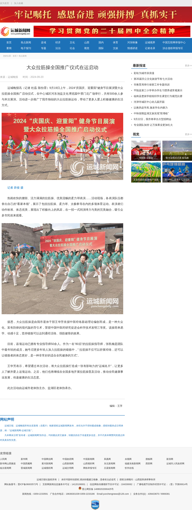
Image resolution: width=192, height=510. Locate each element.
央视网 (128, 459)
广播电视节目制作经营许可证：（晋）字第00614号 (162, 484)
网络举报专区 (90, 468)
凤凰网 (107, 459)
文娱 (115, 48)
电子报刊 (26, 48)
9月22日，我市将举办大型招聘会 (152, 119)
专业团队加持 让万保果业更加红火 (153, 125)
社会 (72, 48)
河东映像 (132, 42)
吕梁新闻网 (109, 468)
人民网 (3, 459)
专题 (43, 48)
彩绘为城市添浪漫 (144, 73)
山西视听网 (88, 463)
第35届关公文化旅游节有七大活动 (153, 79)
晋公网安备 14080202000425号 (96, 489)
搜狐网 (149, 459)
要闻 (9, 48)
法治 (57, 48)
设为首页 (4, 3)
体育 (115, 42)
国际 (101, 48)
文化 (72, 42)
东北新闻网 (109, 463)
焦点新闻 (26, 42)
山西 (86, 42)
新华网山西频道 (8, 463)
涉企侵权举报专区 (173, 48)
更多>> (188, 65)
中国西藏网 (26, 463)
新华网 (24, 459)
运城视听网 (47, 468)
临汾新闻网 (5, 468)
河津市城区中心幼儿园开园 (149, 102)
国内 (101, 42)
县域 (43, 42)
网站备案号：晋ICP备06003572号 (21, 484)
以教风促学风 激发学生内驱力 (151, 107)
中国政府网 (68, 459)
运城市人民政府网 (175, 463)
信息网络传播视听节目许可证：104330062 (111, 484)
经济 (57, 42)
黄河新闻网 (47, 463)
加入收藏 (18, 3)
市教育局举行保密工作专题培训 (152, 84)
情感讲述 (132, 48)
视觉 (86, 48)
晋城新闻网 (26, 468)
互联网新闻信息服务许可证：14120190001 (64, 484)
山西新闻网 (68, 463)
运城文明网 (68, 468)
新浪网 (169, 459)
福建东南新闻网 (132, 463)
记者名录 (150, 48)
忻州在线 (129, 468)
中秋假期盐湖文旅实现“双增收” (151, 113)
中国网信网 (47, 459)
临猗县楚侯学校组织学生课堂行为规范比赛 (158, 96)
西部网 (149, 463)
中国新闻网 (88, 459)
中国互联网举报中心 (174, 42)
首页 (9, 42)
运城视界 (150, 42)
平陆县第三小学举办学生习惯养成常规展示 (158, 90)
